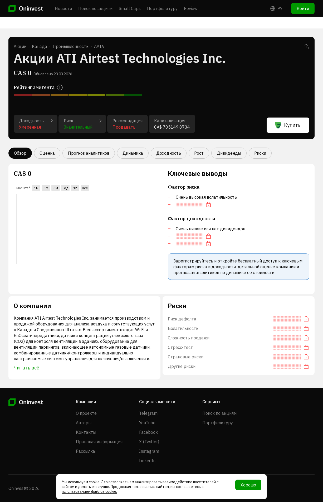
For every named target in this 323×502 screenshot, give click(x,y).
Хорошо (248, 485)
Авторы (83, 422)
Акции (20, 46)
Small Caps (130, 8)
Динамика (133, 153)
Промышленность (71, 46)
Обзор (20, 153)
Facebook (148, 432)
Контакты (86, 432)
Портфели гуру (162, 8)
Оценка (47, 153)
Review (190, 8)
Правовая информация (99, 441)
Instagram (149, 451)
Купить (288, 125)
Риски (260, 153)
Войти (303, 8)
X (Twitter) (149, 441)
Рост (199, 153)
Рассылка (85, 451)
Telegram (148, 413)
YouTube (147, 422)
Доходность (168, 153)
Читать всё (26, 368)
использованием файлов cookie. (89, 491)
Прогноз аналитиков (88, 153)
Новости (63, 8)
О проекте (86, 413)
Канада (39, 46)
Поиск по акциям (95, 8)
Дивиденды (229, 153)
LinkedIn (147, 460)
